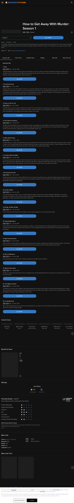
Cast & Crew (18, 53)
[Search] (72, 2)
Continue (32, 500)
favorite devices (20, 46)
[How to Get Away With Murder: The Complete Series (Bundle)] (22, 350)
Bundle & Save (30, 53)
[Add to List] (72, 28)
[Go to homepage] (15, 2)
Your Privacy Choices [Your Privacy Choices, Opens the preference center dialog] (19, 500)
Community (33, 387)
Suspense (13, 435)
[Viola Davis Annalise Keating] (32, 329)
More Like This (67, 53)
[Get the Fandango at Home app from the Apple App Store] (6, 483)
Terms (32, 489)
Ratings (43, 53)
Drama (8, 435)
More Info (54, 53)
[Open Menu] (2, 2)
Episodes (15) (6, 53)
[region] (37, 495)
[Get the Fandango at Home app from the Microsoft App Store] (26, 483)
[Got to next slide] (72, 329)
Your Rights (42, 491)
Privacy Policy (56, 489)
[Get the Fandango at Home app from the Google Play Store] (16, 483)
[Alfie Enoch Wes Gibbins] (57, 329)
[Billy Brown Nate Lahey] (44, 329)
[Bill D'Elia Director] (7, 329)
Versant (14, 489)
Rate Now (41, 387)
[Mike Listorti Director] (19, 329)
